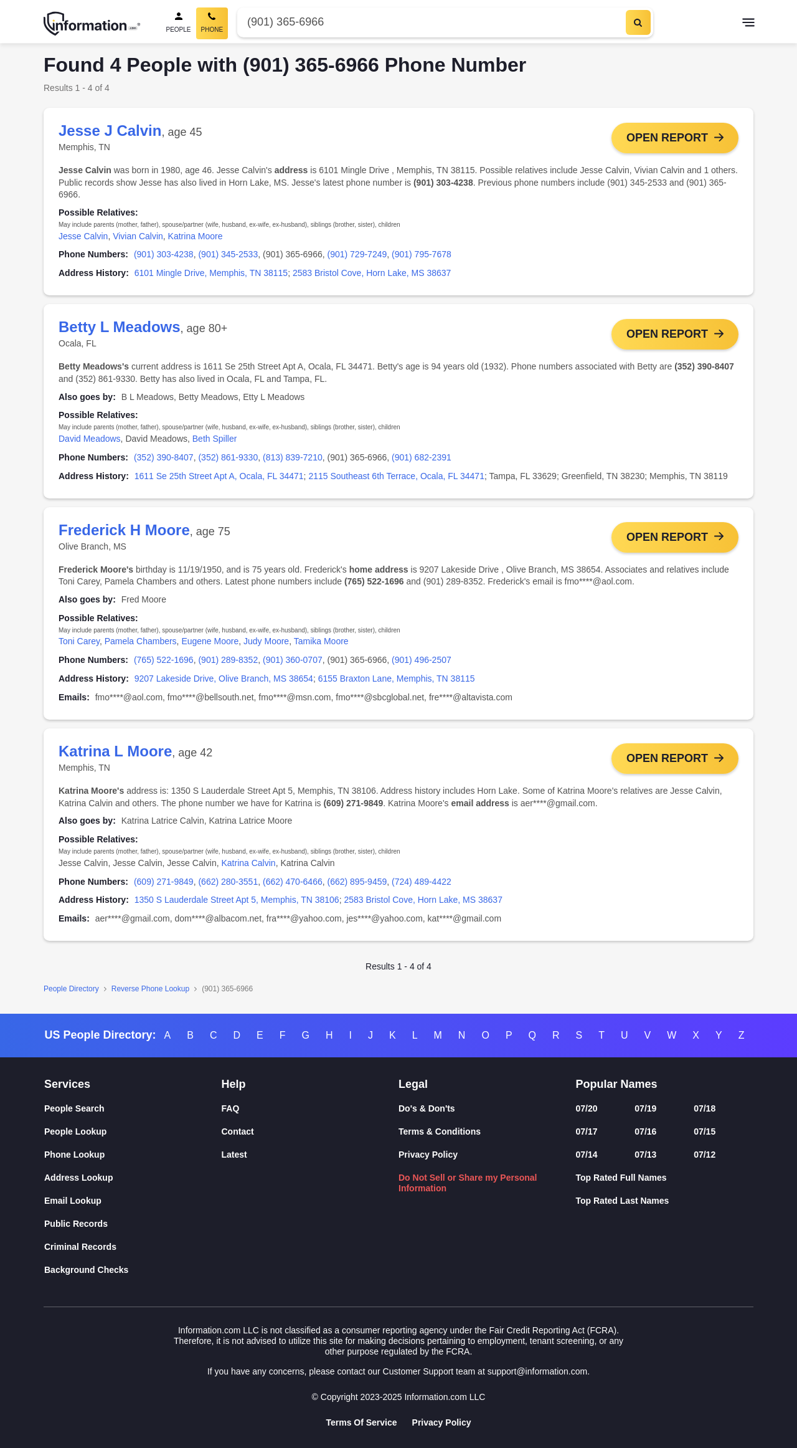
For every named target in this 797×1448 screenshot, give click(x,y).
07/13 (645, 1155)
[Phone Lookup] (133, 1155)
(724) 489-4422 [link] (421, 885)
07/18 (704, 1108)
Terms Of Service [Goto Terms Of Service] (361, 1422)
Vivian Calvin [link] (138, 236)
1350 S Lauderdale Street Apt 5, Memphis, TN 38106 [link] (236, 903)
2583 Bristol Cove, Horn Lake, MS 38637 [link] (372, 273)
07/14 (587, 1155)
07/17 (587, 1131)
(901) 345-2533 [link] (228, 254)
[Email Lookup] (133, 1201)
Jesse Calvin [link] (83, 236)
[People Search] (178, 23)
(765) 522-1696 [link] (164, 662)
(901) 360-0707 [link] (293, 662)
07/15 (704, 1131)
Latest (234, 1155)
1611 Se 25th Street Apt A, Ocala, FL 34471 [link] (219, 477)
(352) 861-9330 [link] (228, 459)
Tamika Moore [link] (321, 644)
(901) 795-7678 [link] (421, 254)
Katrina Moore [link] (195, 236)
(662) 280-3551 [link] (228, 885)
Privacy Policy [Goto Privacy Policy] (441, 1422)
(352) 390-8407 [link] (164, 459)
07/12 (704, 1155)
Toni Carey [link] (79, 644)
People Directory (71, 992)
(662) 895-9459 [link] (357, 885)
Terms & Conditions (439, 1131)
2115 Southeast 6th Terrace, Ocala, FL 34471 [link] (396, 477)
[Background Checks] (133, 1270)
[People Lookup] (133, 1131)
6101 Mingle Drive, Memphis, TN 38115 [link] (211, 273)
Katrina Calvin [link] (248, 866)
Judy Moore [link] (266, 644)
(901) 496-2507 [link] (421, 662)
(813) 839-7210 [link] (293, 459)
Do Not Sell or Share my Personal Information (467, 1183)
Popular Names (617, 1084)
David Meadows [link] (90, 440)
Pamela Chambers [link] (141, 644)
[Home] (92, 23)
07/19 (645, 1108)
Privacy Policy (428, 1155)
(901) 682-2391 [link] (421, 459)
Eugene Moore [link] (209, 644)
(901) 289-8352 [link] (228, 662)
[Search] (638, 22)
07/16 (645, 1131)
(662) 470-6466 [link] (293, 885)
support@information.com (538, 1371)
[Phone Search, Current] (212, 23)
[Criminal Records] (133, 1247)
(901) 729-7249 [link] (357, 254)
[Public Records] (133, 1224)
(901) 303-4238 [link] (164, 254)
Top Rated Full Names (621, 1178)
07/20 (587, 1108)
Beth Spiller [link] (214, 440)
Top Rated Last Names (622, 1201)
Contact (238, 1131)
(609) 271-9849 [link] (164, 885)
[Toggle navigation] (748, 23)
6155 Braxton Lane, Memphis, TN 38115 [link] (396, 681)
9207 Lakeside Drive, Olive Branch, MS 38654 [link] (223, 681)
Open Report (667, 137)
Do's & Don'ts (426, 1108)
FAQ (231, 1108)
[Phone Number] (430, 22)
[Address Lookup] (133, 1178)
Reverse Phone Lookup (150, 992)
